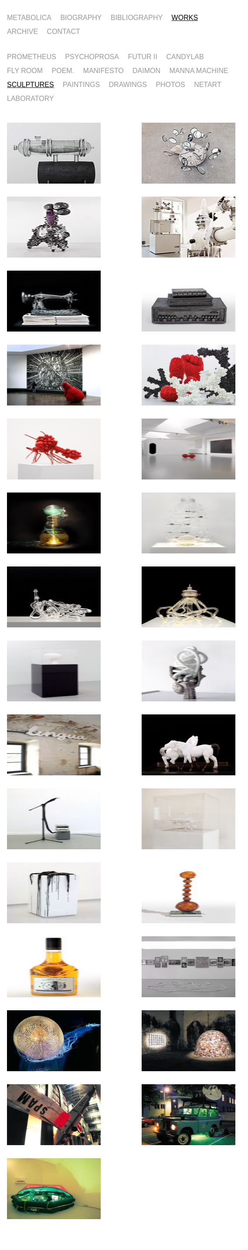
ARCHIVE (22, 31)
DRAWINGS (128, 84)
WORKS (185, 17)
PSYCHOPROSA (92, 56)
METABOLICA (29, 17)
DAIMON (146, 70)
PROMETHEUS (31, 56)
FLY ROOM (25, 70)
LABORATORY (30, 98)
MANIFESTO (103, 70)
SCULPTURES (30, 84)
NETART (207, 84)
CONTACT (63, 31)
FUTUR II (142, 56)
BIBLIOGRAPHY (137, 17)
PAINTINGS (81, 84)
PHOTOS (170, 84)
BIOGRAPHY (81, 17)
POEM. (63, 70)
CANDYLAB (185, 56)
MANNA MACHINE (199, 70)
